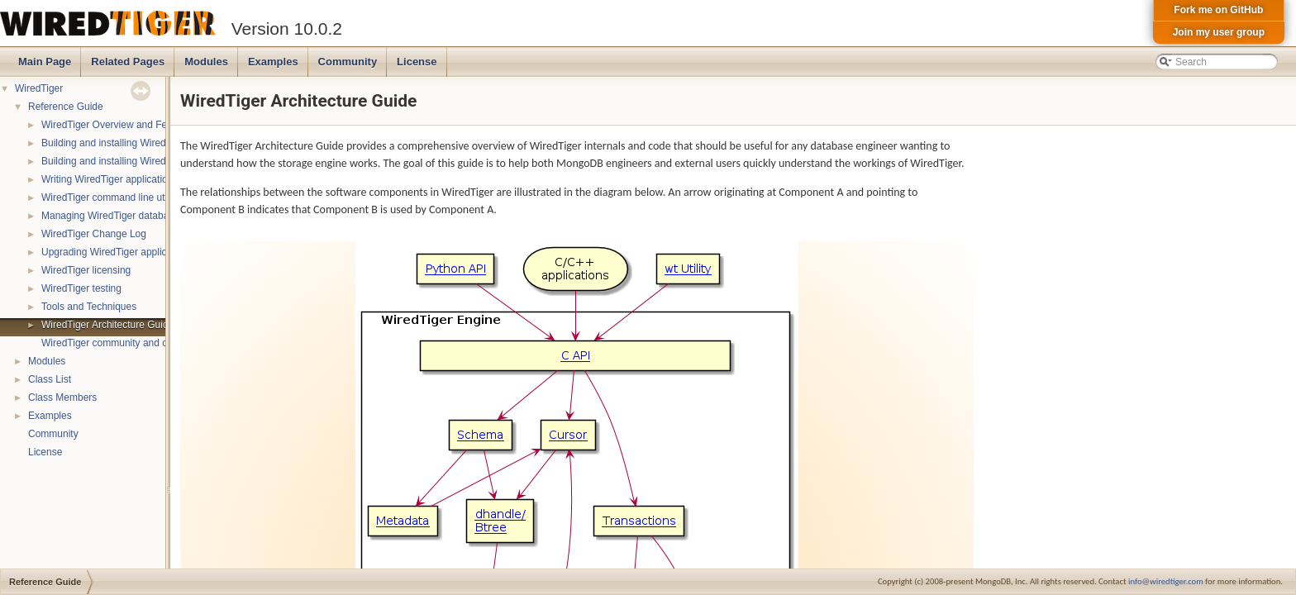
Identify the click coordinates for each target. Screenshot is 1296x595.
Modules (206, 61)
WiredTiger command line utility (110, 197)
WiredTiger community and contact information (143, 343)
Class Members (62, 397)
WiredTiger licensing (86, 270)
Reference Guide (65, 106)
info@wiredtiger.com (1165, 581)
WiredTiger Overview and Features (118, 125)
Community (348, 61)
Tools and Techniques (88, 306)
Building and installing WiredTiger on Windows (143, 161)
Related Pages (127, 61)
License (416, 61)
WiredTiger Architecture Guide (107, 325)
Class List (49, 379)
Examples (273, 61)
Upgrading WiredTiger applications (117, 252)
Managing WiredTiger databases (112, 215)
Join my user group (1219, 32)
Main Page (44, 61)
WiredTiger (39, 88)
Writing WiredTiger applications (109, 179)
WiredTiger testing (81, 288)
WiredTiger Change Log (93, 234)
